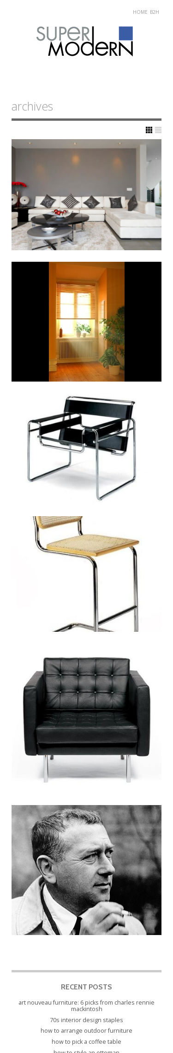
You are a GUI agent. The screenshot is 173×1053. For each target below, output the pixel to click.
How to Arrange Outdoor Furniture (86, 1031)
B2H (154, 12)
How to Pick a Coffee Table (86, 1042)
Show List (158, 130)
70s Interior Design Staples (86, 1020)
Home (140, 12)
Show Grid (149, 130)
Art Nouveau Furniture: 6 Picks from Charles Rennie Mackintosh (86, 1006)
